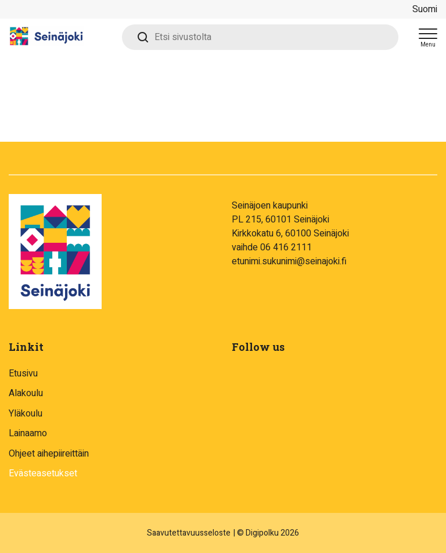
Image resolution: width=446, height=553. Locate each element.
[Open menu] (428, 37)
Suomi (424, 9)
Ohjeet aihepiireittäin (49, 454)
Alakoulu (26, 393)
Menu (428, 45)
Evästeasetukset (43, 473)
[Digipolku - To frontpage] (61, 37)
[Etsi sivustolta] (260, 37)
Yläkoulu (25, 414)
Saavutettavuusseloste (189, 533)
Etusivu (23, 373)
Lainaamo (28, 433)
